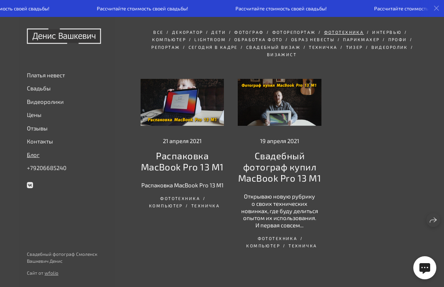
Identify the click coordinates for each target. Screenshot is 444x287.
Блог (33, 154)
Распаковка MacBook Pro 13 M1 (182, 161)
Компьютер (169, 39)
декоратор (187, 32)
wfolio (51, 272)
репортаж (165, 47)
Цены (34, 114)
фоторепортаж (294, 32)
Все (158, 32)
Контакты (40, 141)
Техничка (323, 47)
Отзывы (37, 128)
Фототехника (344, 32)
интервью (386, 32)
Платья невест (46, 75)
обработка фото (258, 39)
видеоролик (389, 47)
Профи (397, 39)
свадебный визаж (273, 47)
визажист (282, 54)
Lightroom (210, 39)
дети (218, 32)
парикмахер (361, 39)
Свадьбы (39, 88)
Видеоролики (45, 101)
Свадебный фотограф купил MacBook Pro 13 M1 (279, 167)
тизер (354, 47)
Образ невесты (313, 39)
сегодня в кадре (213, 47)
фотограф (248, 32)
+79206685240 (46, 167)
